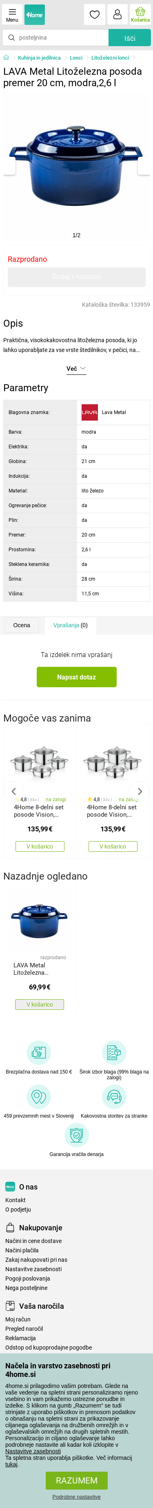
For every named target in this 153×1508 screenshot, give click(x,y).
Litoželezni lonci (110, 58)
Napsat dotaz (76, 677)
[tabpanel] (76, 165)
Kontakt (15, 1200)
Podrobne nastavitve (76, 1497)
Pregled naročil (24, 1329)
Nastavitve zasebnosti (33, 1451)
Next (139, 791)
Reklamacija (20, 1338)
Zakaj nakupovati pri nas (36, 1260)
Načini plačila (22, 1250)
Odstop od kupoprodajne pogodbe (48, 1348)
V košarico (40, 846)
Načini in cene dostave (33, 1241)
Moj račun (18, 1319)
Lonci (76, 58)
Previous (14, 791)
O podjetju (18, 1210)
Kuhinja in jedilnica (39, 58)
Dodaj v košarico (77, 277)
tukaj (11, 1464)
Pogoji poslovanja (27, 1279)
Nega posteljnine (26, 1288)
